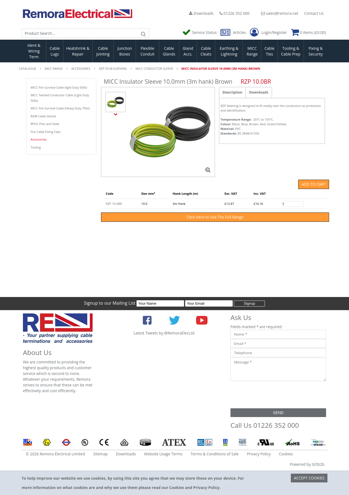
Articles (233, 32)
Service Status (200, 32)
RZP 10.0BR (114, 204)
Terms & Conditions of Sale (215, 453)
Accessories (39, 139)
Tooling (36, 147)
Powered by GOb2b (307, 464)
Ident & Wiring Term (33, 51)
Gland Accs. (188, 51)
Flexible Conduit (147, 51)
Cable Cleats (205, 51)
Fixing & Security (316, 51)
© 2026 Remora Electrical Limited (55, 453)
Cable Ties (270, 51)
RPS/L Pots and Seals (45, 124)
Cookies (286, 453)
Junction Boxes (124, 51)
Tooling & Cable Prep (290, 51)
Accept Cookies (309, 478)
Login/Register (268, 32)
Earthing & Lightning (229, 51)
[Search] (143, 33)
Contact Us (314, 13)
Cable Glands (169, 51)
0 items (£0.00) (308, 32)
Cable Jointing (103, 51)
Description (232, 92)
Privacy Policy (259, 453)
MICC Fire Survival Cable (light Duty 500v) (59, 87)
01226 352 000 (235, 13)
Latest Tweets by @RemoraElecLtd (164, 333)
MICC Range (252, 51)
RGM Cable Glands (43, 116)
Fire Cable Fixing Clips (46, 132)
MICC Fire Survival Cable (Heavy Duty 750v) (60, 108)
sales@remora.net (279, 13)
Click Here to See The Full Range (215, 217)
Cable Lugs (55, 51)
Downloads (201, 13)
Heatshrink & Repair (77, 51)
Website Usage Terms (163, 453)
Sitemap (100, 453)
